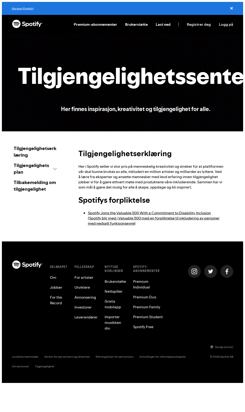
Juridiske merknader (25, 357)
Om (53, 277)
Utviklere (82, 287)
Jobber (56, 287)
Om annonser (20, 366)
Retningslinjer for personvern (115, 357)
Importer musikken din (113, 322)
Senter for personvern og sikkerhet (67, 357)
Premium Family (146, 306)
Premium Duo (144, 297)
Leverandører (86, 317)
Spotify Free (143, 326)
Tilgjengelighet (44, 366)
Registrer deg (199, 24)
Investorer (83, 307)
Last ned (163, 24)
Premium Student (148, 316)
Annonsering (85, 297)
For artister (83, 277)
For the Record (56, 300)
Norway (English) (23, 8)
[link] (35, 151)
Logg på (226, 24)
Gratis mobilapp (113, 304)
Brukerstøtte (136, 24)
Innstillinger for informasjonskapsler (162, 357)
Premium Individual (141, 284)
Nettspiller (113, 291)
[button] (35, 168)
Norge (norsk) (221, 347)
